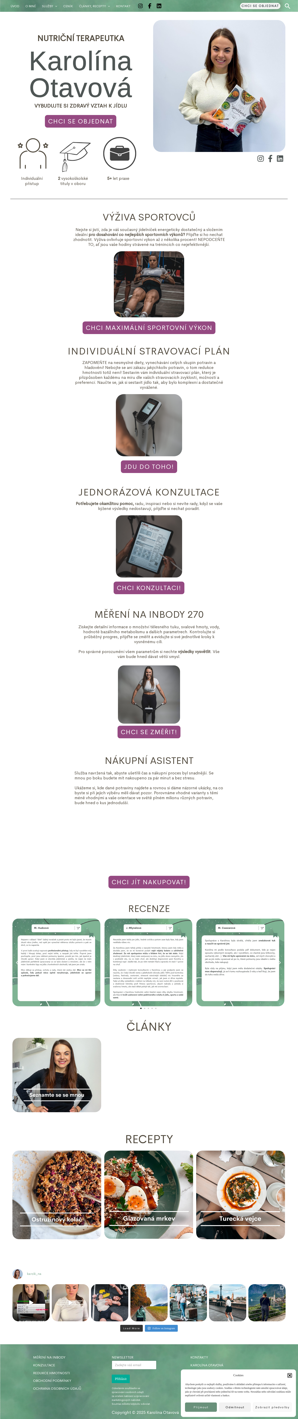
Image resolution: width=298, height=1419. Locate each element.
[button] (290, 1375)
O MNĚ (30, 6)
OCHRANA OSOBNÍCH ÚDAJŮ (57, 1388)
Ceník (68, 6)
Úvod (15, 6)
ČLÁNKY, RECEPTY (94, 6)
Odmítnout (235, 1407)
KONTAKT (123, 6)
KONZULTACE (44, 1365)
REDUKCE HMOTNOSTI (51, 1373)
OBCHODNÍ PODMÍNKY (52, 1381)
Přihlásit (121, 1379)
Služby (49, 6)
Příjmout (200, 1407)
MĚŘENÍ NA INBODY (49, 1357)
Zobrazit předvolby (272, 1407)
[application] (55, 6)
